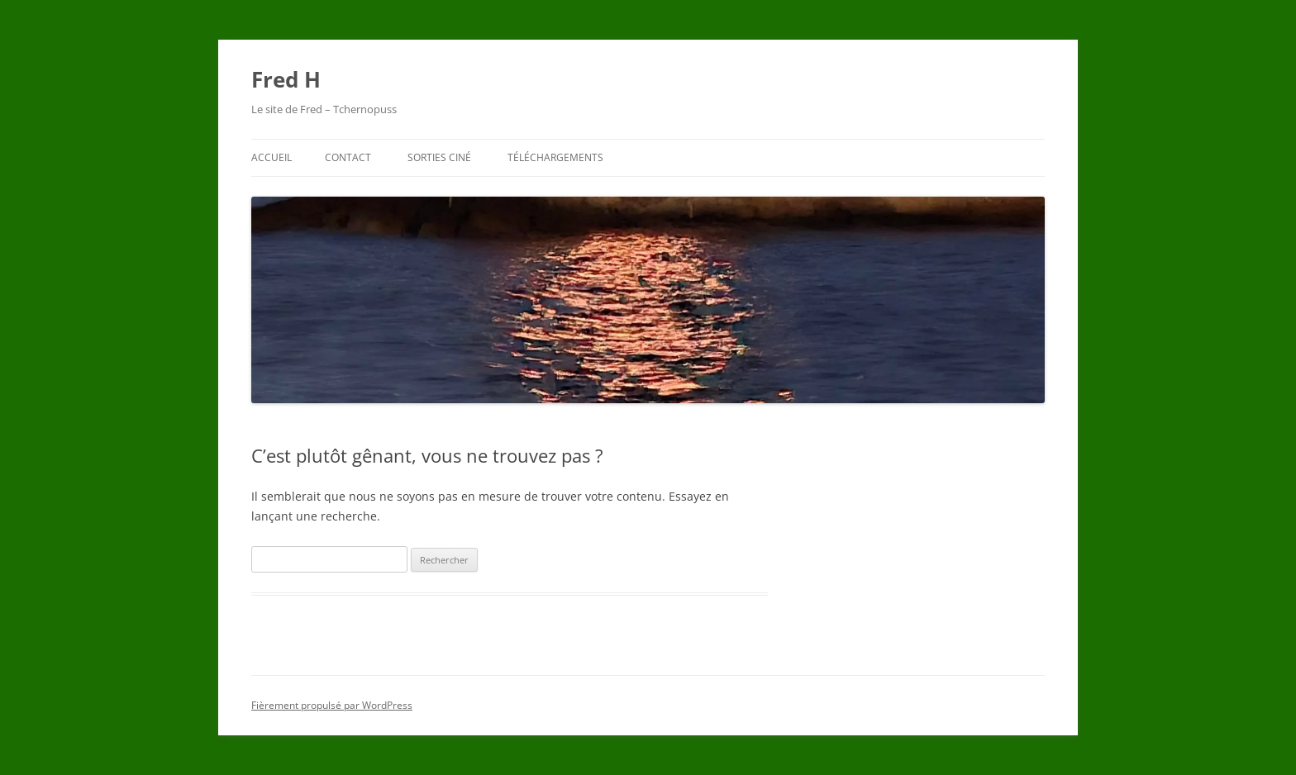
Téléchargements (555, 157)
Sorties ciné (439, 157)
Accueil (271, 157)
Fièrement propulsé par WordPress (331, 705)
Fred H (286, 79)
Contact (348, 157)
